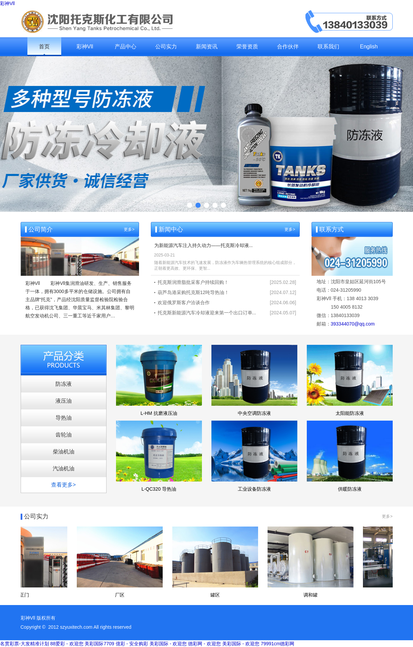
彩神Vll (7, 3)
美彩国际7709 (99, 643)
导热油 (63, 418)
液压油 (63, 401)
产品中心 (125, 46)
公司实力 (166, 46)
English (368, 46)
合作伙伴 (288, 46)
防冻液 (63, 384)
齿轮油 (63, 435)
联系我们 (328, 46)
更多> (129, 229)
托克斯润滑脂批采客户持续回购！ (193, 282)
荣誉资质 (247, 46)
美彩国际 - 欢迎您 (168, 643)
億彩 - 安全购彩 (132, 643)
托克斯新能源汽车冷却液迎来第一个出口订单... (207, 312)
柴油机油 (63, 451)
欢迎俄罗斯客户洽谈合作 (184, 302)
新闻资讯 (206, 46)
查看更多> (63, 485)
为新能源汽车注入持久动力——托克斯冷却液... (203, 245)
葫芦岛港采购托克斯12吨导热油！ (193, 292)
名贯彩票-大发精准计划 (24, 643)
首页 (44, 46)
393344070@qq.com (353, 324)
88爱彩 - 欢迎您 (67, 643)
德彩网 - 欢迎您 (204, 643)
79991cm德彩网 (278, 643)
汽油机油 (63, 468)
